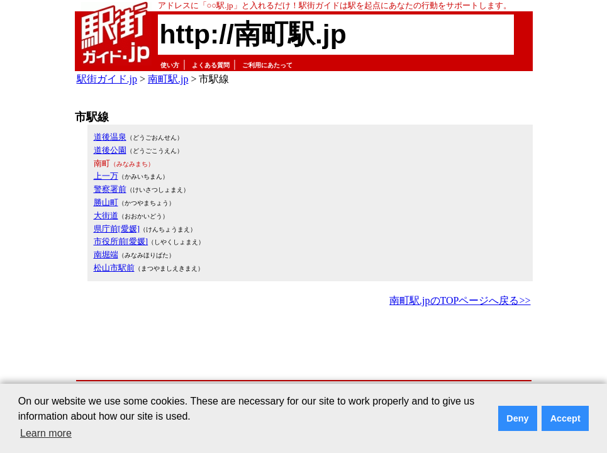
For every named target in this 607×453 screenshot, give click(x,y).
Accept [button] (565, 418)
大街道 (106, 215)
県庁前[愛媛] (117, 228)
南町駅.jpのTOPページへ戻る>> (459, 300)
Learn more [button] (46, 433)
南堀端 (106, 254)
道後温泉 (110, 137)
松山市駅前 (114, 267)
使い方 (169, 65)
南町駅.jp (168, 79)
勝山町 (106, 202)
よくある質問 (211, 65)
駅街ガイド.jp (107, 79)
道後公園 (110, 150)
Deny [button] (517, 418)
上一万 (106, 176)
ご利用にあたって (267, 65)
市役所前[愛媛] (121, 241)
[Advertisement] (304, 344)
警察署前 (110, 189)
